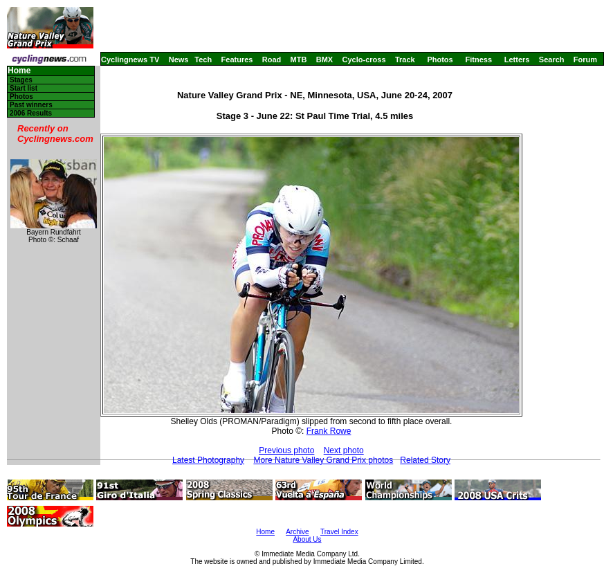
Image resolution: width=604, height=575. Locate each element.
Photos (439, 59)
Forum (585, 59)
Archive (297, 532)
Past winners (31, 105)
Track (405, 59)
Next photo (344, 450)
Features (237, 59)
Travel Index (339, 532)
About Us (307, 539)
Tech (203, 59)
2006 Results (31, 113)
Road (272, 59)
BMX (324, 59)
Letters (517, 59)
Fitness (478, 59)
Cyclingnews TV (130, 59)
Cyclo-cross (364, 59)
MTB (299, 59)
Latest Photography (208, 460)
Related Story (425, 460)
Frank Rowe (328, 431)
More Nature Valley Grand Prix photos (323, 460)
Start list (23, 88)
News (179, 59)
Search (552, 59)
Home (19, 70)
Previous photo (286, 450)
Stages (21, 80)
